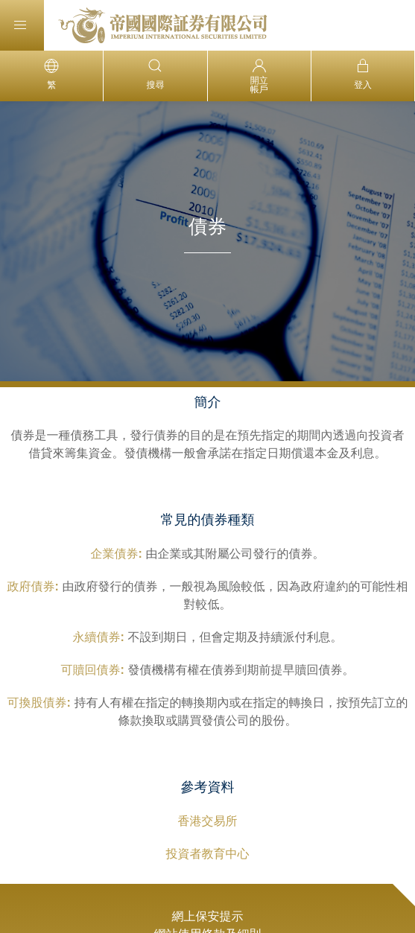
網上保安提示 (208, 916)
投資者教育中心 (208, 853)
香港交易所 (208, 821)
